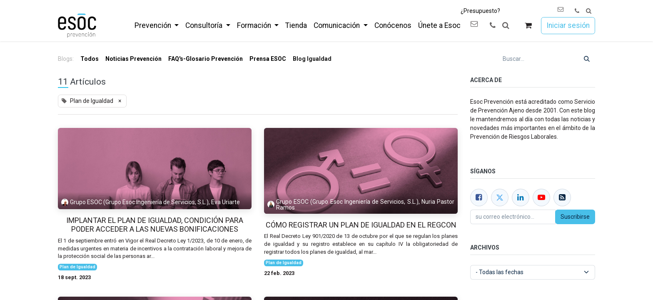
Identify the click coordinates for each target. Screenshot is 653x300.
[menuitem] (156, 25)
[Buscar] (586, 59)
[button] (589, 11)
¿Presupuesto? (480, 11)
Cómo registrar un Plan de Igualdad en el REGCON (361, 224)
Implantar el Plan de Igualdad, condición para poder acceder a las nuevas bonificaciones (154, 225)
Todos (89, 58)
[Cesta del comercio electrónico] (528, 25)
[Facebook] (479, 197)
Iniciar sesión (568, 25)
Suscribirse (575, 216)
